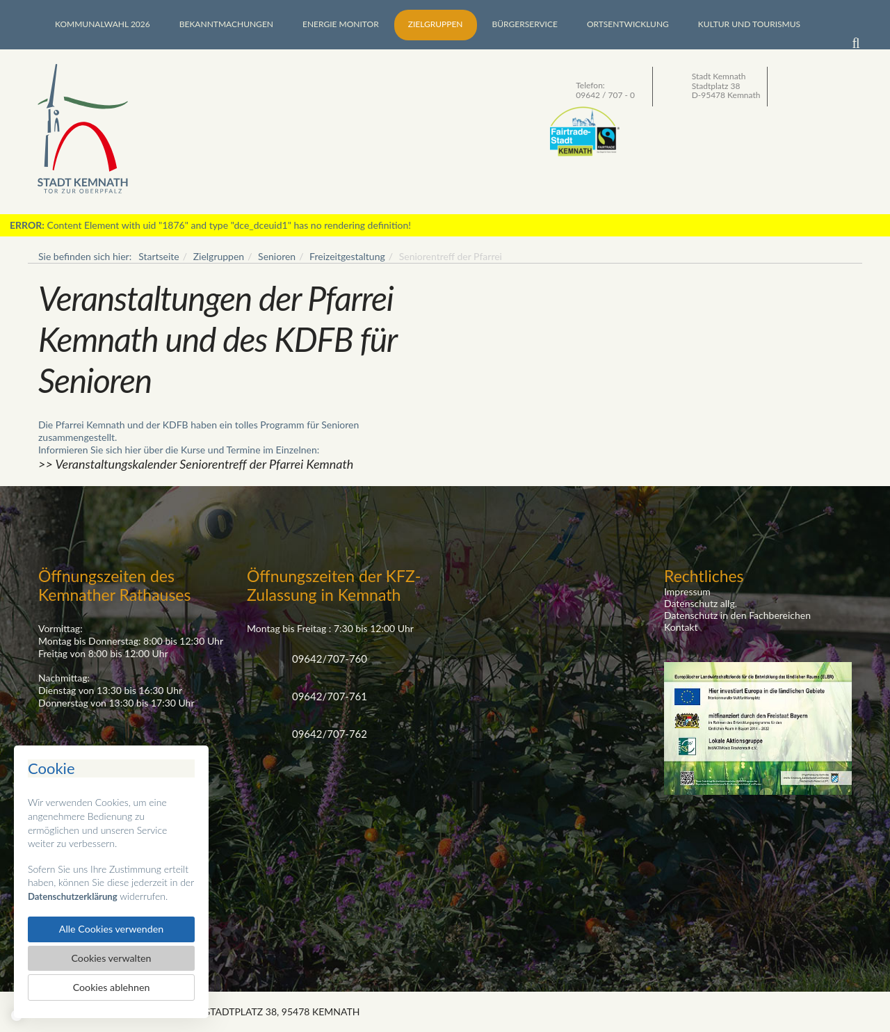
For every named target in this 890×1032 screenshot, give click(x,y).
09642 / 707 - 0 (605, 95)
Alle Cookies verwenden (111, 926)
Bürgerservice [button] (525, 24)
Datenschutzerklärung (75, 892)
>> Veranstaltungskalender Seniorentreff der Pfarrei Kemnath (195, 463)
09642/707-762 (329, 733)
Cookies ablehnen (111, 986)
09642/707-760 (329, 658)
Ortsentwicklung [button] (628, 24)
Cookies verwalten (111, 955)
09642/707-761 (329, 696)
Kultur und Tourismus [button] (749, 24)
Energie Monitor (340, 24)
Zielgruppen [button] (435, 24)
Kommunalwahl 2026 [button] (102, 24)
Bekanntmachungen (226, 24)
